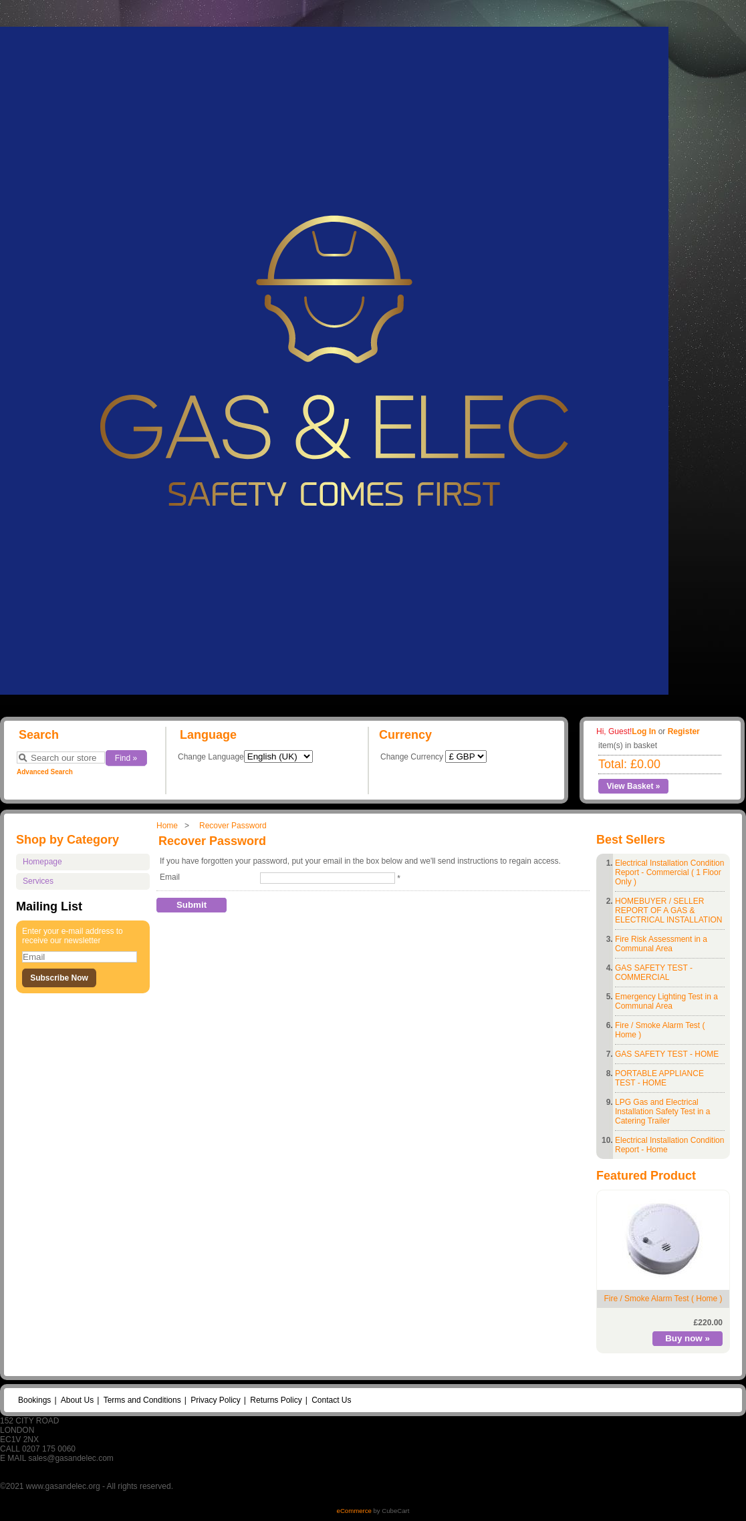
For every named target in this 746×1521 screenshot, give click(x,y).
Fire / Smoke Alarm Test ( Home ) (663, 1298)
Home (167, 825)
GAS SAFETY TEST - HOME (667, 1054)
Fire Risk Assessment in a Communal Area (661, 944)
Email (170, 877)
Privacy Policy (216, 1400)
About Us (77, 1400)
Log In (644, 731)
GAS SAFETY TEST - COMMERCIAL (654, 972)
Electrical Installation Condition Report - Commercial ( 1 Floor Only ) (669, 872)
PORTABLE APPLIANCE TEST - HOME (659, 1078)
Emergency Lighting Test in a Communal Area (666, 1001)
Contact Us (331, 1400)
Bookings (34, 1400)
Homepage (42, 861)
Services (38, 881)
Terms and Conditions (142, 1400)
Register (684, 731)
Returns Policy (275, 1400)
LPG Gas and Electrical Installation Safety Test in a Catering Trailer (663, 1111)
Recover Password (233, 825)
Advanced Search (45, 772)
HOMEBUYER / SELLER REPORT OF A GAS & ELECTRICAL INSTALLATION (668, 910)
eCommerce (354, 1510)
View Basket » (633, 786)
